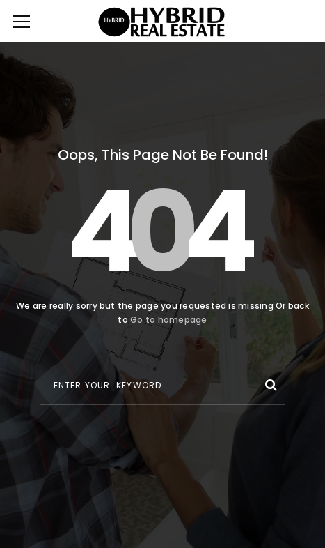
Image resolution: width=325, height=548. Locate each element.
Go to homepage (168, 320)
